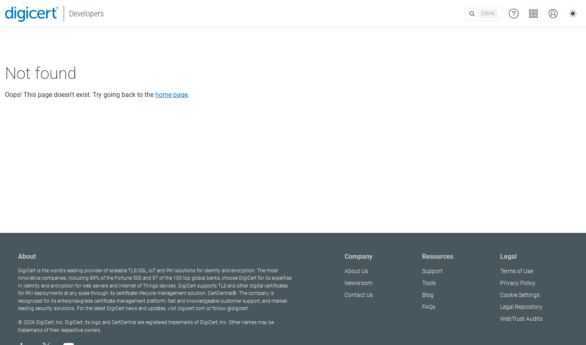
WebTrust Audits (521, 318)
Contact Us (359, 295)
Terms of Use (516, 271)
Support (432, 271)
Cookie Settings (520, 295)
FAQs (428, 307)
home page (171, 95)
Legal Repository (521, 307)
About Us (356, 271)
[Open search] (483, 14)
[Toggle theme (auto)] (573, 13)
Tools (429, 283)
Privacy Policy (517, 283)
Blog (428, 295)
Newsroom (358, 283)
